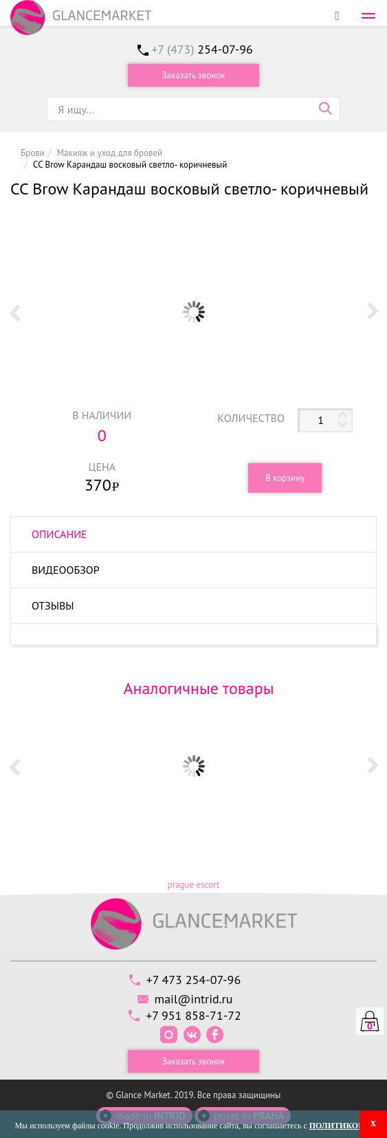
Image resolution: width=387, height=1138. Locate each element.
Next (373, 312)
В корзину (285, 478)
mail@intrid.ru (194, 999)
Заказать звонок (193, 75)
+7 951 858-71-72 (193, 1015)
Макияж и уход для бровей (109, 153)
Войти (337, 15)
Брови (33, 153)
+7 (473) (202, 49)
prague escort (194, 885)
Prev (14, 312)
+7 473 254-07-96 (193, 980)
